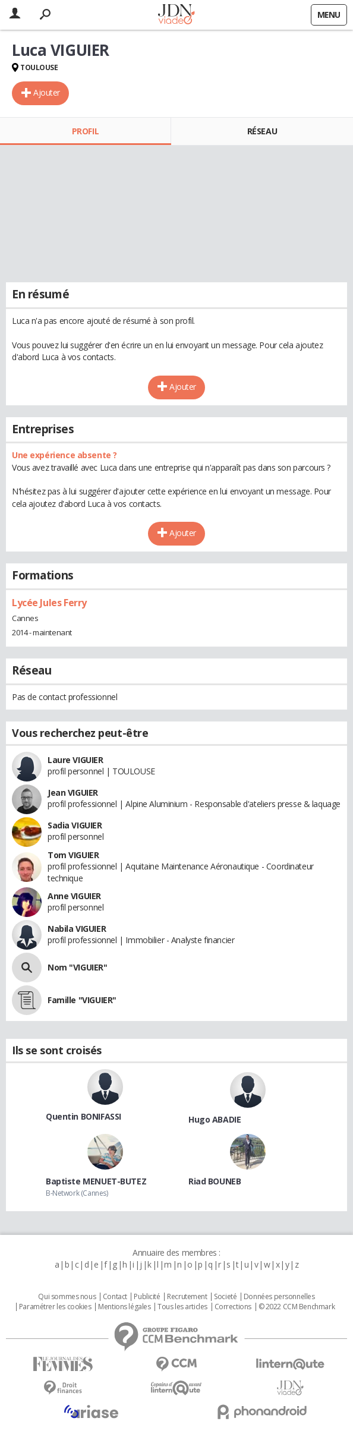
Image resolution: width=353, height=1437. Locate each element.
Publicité (147, 1297)
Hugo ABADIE (214, 1119)
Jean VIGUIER (73, 792)
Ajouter (46, 92)
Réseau (262, 131)
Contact (115, 1297)
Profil (85, 131)
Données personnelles (279, 1297)
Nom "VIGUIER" (78, 967)
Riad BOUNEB (214, 1181)
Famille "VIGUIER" (82, 1000)
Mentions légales (124, 1307)
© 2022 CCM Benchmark (297, 1307)
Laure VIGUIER (75, 759)
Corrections (233, 1307)
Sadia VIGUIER (75, 825)
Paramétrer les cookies (55, 1307)
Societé (225, 1297)
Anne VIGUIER (74, 896)
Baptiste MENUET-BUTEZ (96, 1181)
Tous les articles (182, 1307)
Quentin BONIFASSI (83, 1116)
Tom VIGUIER (73, 855)
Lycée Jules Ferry (49, 602)
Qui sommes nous (67, 1297)
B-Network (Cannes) (77, 1193)
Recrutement (187, 1297)
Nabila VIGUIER (77, 928)
